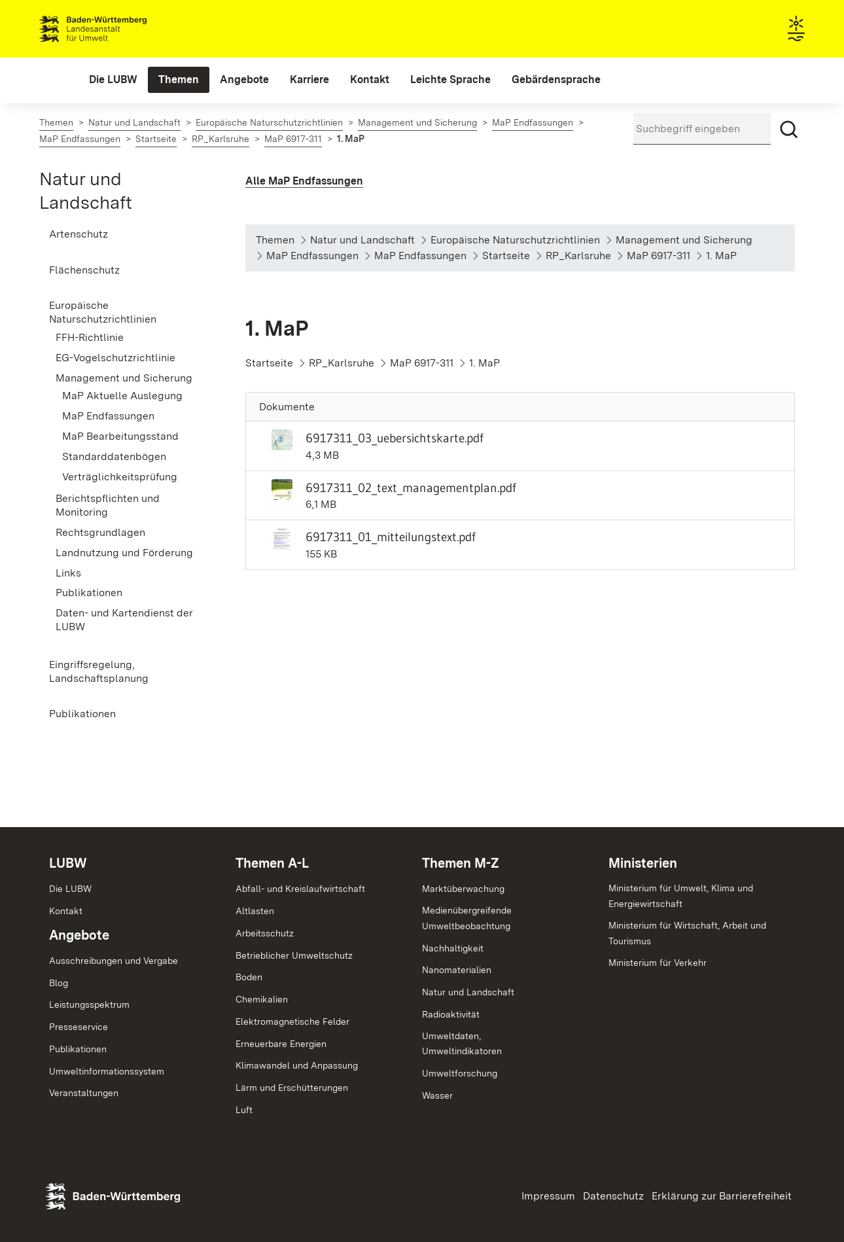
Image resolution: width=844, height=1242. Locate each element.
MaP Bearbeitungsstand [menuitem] (120, 436)
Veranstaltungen (83, 1093)
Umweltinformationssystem (106, 1071)
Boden (249, 977)
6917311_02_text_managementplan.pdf (411, 487)
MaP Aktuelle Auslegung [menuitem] (122, 395)
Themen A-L (272, 863)
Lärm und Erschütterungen (292, 1087)
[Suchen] (789, 129)
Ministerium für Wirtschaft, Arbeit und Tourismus (687, 933)
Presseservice (78, 1026)
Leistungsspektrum (89, 1004)
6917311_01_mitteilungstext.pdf (391, 536)
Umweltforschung (459, 1073)
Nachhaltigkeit (453, 948)
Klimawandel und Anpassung (297, 1065)
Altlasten (255, 911)
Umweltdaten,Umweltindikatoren (462, 1044)
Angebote (79, 935)
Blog (58, 983)
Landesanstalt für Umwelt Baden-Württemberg (116, 29)
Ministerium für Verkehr (657, 962)
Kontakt (65, 911)
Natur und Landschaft (468, 992)
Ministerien (642, 863)
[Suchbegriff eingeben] (702, 129)
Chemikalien (262, 999)
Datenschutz (613, 1196)
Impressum (548, 1196)
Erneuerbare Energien (281, 1043)
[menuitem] (113, 80)
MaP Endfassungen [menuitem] (108, 416)
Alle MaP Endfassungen (304, 181)
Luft (244, 1110)
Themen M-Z (460, 863)
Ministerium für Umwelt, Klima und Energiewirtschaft (680, 896)
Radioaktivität (451, 1014)
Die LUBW (70, 888)
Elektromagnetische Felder (292, 1021)
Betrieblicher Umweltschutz (294, 955)
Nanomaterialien (456, 970)
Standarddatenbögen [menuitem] (114, 456)
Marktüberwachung (463, 888)
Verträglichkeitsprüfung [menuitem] (119, 476)
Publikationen (78, 1049)
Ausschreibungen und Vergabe (113, 960)
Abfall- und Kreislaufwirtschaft (300, 888)
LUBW (68, 863)
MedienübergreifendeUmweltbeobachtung (467, 918)
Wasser (437, 1095)
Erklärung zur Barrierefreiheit (722, 1196)
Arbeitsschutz (265, 933)
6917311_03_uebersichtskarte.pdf (395, 438)
